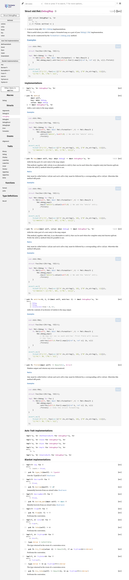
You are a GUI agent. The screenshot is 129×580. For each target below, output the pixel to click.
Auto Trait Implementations (10, 41)
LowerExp (6, 160)
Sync (42, 443)
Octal (4, 166)
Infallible (46, 542)
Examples (31, 40)
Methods (10, 20)
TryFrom (40, 534)
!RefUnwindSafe (6, 44)
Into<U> (3, 76)
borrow (38, 487)
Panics (29, 172)
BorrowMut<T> (5, 70)
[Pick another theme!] (22, 3)
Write (4, 178)
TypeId (56, 472)
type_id (38, 472)
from (37, 513)
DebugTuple (6, 125)
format (5, 188)
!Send (3, 47)
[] (115, 11)
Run (118, 46)
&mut (63, 501)
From (36, 509)
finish (3, 30)
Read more (51, 475)
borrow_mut (40, 501)
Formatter (6, 131)
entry (2, 27)
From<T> (3, 73)
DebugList (6, 113)
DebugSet (6, 119)
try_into (39, 571)
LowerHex (6, 163)
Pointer (5, 169)
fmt (11, 90)
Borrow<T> (4, 67)
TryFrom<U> (4, 79)
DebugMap (6, 116)
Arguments (6, 111)
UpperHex (6, 175)
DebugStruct (6, 122)
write (4, 191)
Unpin (3, 53)
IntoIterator (37, 307)
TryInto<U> (4, 82)
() (63, 365)
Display (5, 157)
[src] (119, 11)
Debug (5, 100)
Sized (43, 468)
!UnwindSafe (5, 56)
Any (2, 65)
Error (4, 128)
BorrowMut (38, 494)
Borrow (37, 479)
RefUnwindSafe (46, 436)
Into (39, 520)
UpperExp (6, 172)
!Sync (2, 50)
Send (42, 440)
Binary (5, 151)
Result (5, 201)
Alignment (6, 141)
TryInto (40, 556)
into (37, 527)
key (2, 33)
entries (3, 24)
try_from (39, 549)
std (8, 90)
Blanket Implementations (10, 61)
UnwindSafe (45, 455)
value (3, 36)
